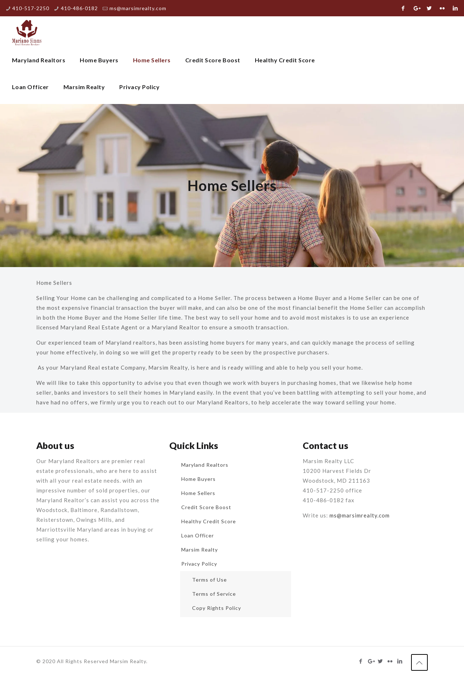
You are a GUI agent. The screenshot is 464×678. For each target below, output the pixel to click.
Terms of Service (214, 594)
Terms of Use (209, 580)
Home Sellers (198, 493)
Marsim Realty (199, 549)
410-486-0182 (79, 8)
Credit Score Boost (206, 507)
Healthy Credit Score (208, 521)
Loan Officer (197, 535)
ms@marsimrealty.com (137, 8)
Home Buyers (198, 479)
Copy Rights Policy (216, 608)
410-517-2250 (30, 8)
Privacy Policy (199, 564)
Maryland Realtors (204, 465)
